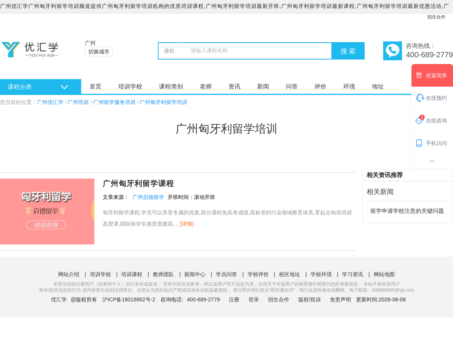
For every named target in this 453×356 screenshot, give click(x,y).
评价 (320, 86)
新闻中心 (194, 274)
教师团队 (163, 274)
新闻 (263, 86)
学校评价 (258, 274)
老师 (206, 86)
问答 (292, 86)
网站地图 (384, 274)
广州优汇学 (50, 102)
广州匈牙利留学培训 (163, 102)
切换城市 (98, 52)
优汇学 (59, 299)
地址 (378, 86)
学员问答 (226, 274)
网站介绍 (68, 274)
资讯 (234, 86)
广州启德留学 (148, 197)
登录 (253, 299)
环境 (349, 86)
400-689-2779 (204, 299)
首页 (95, 86)
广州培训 (78, 102)
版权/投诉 (309, 299)
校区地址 (289, 274)
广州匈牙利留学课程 (138, 183)
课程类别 (171, 86)
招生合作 (436, 17)
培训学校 (130, 86)
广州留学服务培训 (114, 102)
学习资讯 (352, 274)
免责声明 (340, 299)
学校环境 (321, 274)
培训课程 (131, 274)
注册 (234, 299)
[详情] (187, 224)
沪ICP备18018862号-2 (128, 299)
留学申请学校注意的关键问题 (407, 211)
